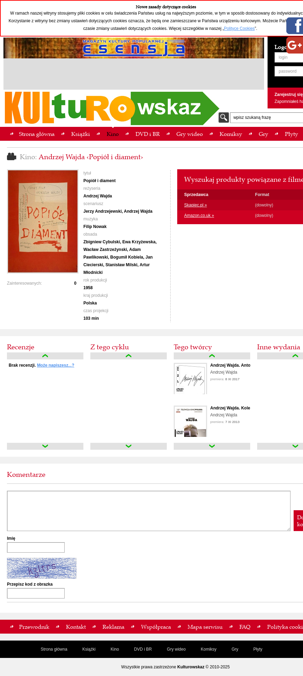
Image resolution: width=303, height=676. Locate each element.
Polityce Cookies (239, 28)
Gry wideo (176, 649)
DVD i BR (143, 649)
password (287, 71)
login (283, 57)
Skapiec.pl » (195, 205)
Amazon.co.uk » (199, 215)
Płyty (257, 649)
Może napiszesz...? (55, 365)
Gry (234, 649)
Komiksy (208, 649)
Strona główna (54, 649)
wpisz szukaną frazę (252, 117)
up (45, 355)
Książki (89, 649)
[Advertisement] (133, 75)
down (45, 446)
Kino (114, 649)
